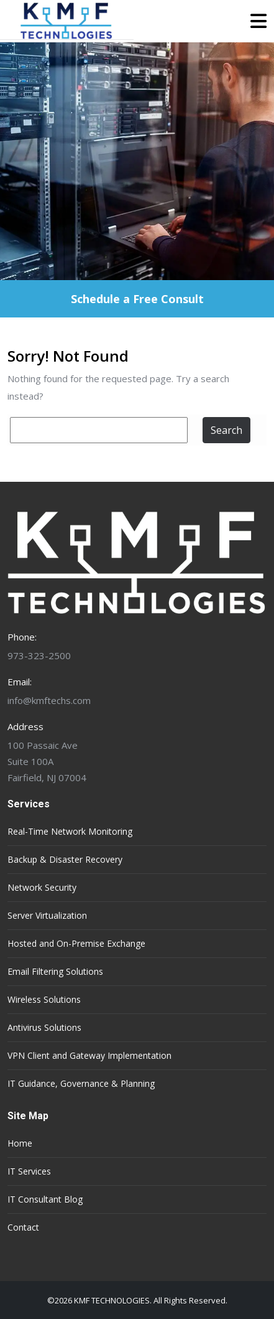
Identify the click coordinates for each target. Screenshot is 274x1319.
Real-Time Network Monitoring (69, 831)
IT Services (29, 1171)
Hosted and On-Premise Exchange (76, 943)
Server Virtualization (47, 915)
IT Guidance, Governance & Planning (81, 1083)
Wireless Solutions (44, 999)
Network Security (41, 887)
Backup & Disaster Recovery (64, 859)
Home (19, 1143)
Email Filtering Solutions (55, 971)
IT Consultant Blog (45, 1199)
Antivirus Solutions (44, 1027)
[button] (200, 21)
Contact (23, 1227)
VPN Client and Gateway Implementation (89, 1055)
